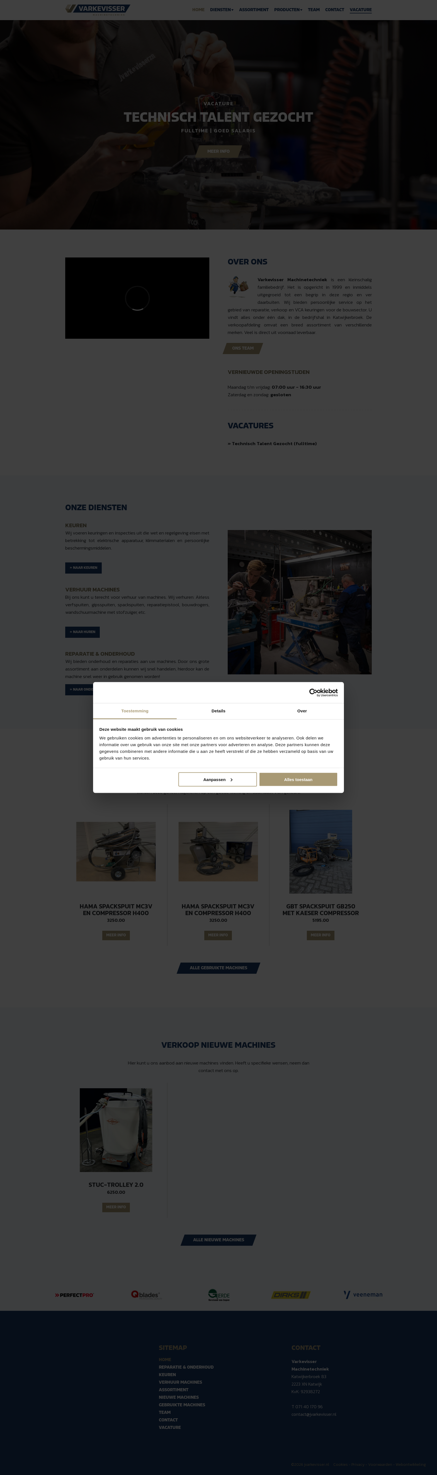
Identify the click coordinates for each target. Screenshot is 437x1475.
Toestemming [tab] (135, 710)
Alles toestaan (298, 779)
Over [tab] (302, 710)
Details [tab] (218, 710)
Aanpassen (217, 779)
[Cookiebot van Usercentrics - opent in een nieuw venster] (313, 692)
